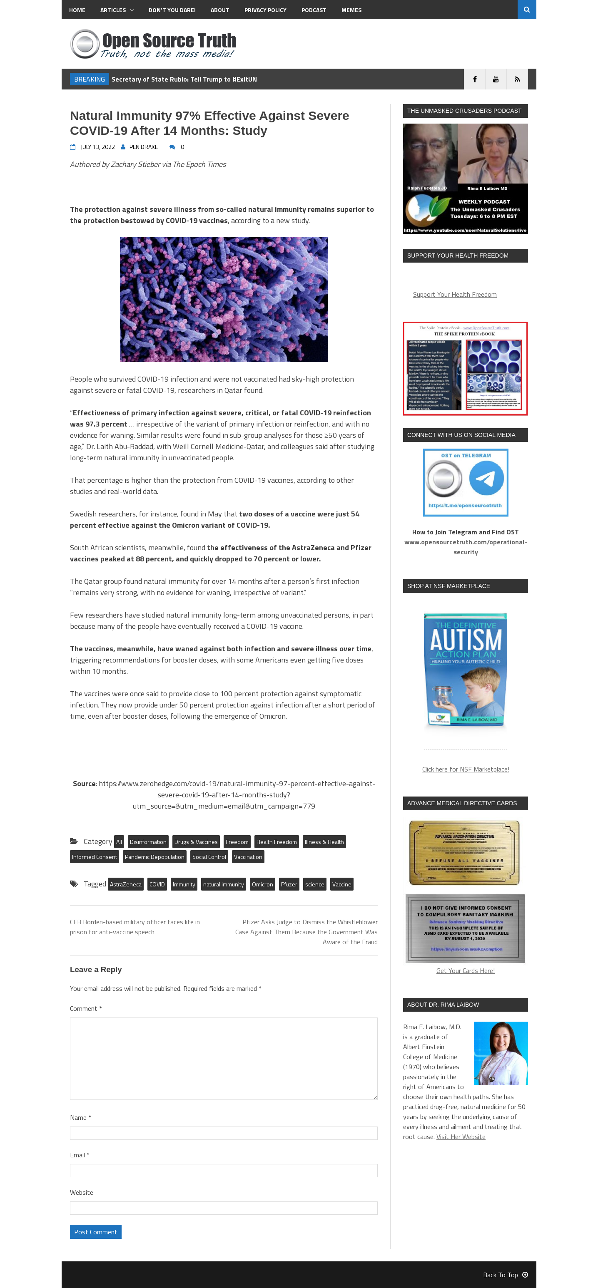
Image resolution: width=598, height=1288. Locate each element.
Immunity (184, 884)
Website (81, 1192)
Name (80, 1117)
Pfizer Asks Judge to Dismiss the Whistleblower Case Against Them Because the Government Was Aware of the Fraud (306, 932)
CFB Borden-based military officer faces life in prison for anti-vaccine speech (135, 927)
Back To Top (505, 1275)
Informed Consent (94, 856)
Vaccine (341, 884)
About (220, 9)
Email (80, 1155)
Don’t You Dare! (172, 9)
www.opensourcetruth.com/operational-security (465, 547)
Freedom (237, 841)
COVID (157, 884)
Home (77, 9)
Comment (86, 1008)
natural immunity (223, 884)
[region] (465, 676)
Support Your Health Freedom (455, 294)
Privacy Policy (265, 9)
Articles (117, 9)
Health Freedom (277, 841)
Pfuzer (289, 884)
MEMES (351, 9)
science (314, 884)
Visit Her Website (461, 1137)
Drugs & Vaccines (196, 841)
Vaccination (248, 856)
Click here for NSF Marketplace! (465, 769)
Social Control (209, 856)
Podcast (313, 9)
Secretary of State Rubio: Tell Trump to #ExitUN (184, 79)
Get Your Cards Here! (465, 896)
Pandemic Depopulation (154, 856)
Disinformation (148, 841)
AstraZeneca (126, 884)
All (119, 841)
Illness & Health (324, 841)
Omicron (262, 884)
